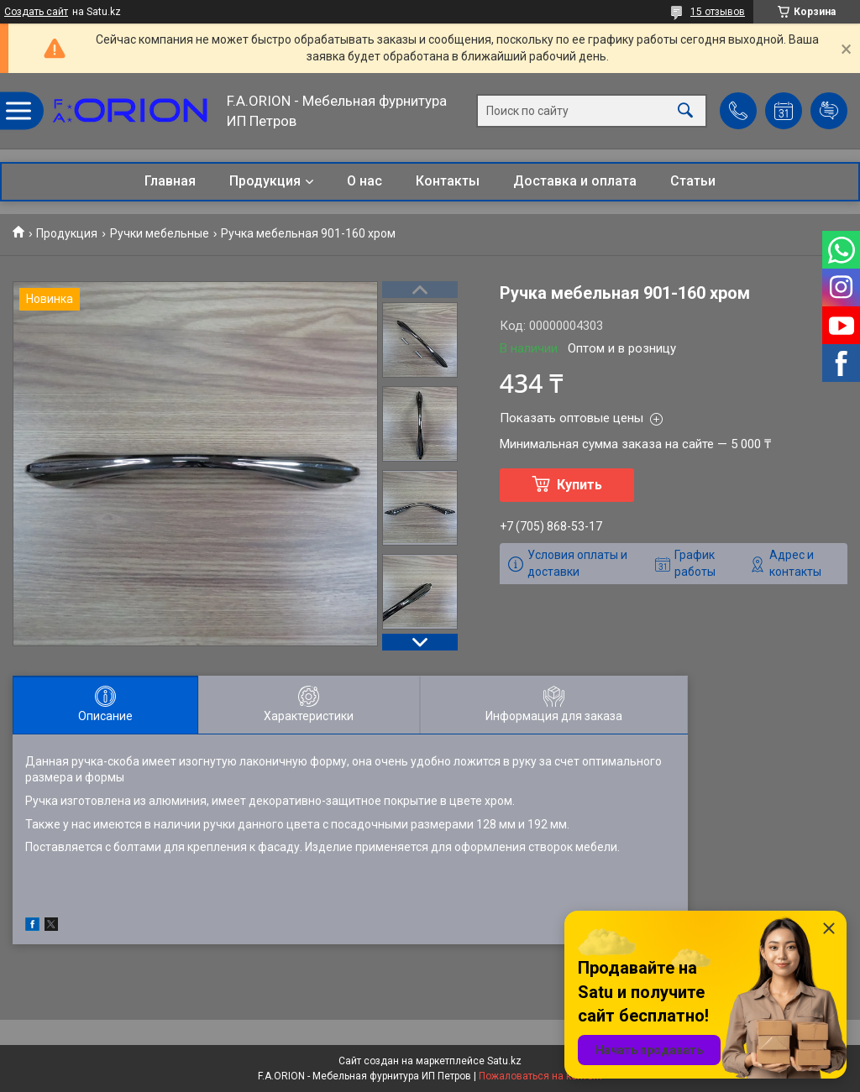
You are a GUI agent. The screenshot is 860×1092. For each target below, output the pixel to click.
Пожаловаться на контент (541, 1076)
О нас (364, 181)
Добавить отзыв (828, 110)
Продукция (265, 181)
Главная (170, 181)
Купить (579, 485)
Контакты (448, 181)
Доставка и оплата (575, 181)
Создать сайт (36, 12)
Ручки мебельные (159, 233)
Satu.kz (504, 1061)
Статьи (693, 181)
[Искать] (685, 111)
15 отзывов (717, 12)
